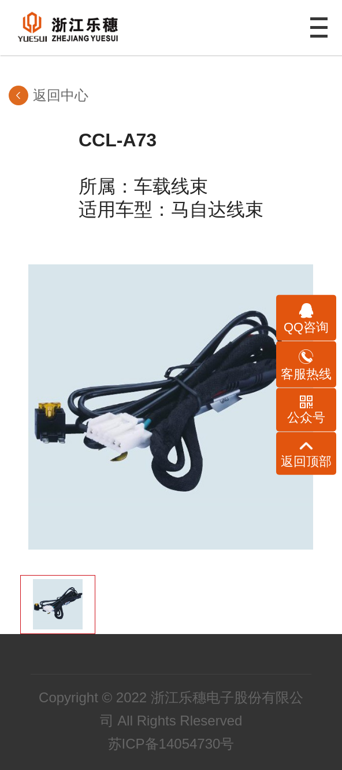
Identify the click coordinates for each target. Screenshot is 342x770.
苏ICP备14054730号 (171, 743)
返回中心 (60, 95)
